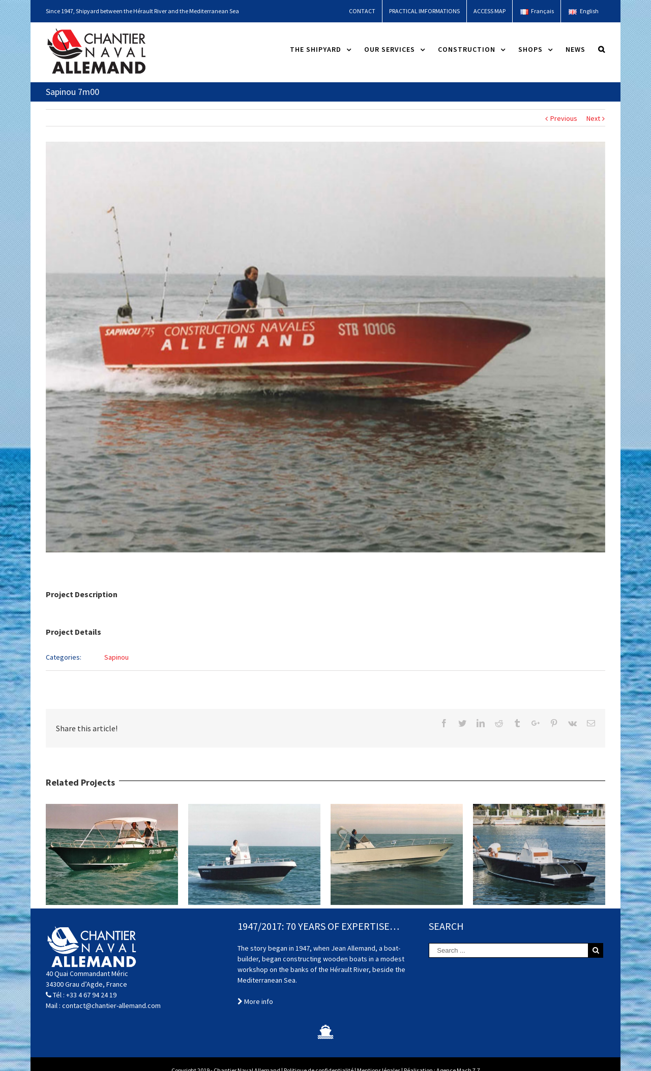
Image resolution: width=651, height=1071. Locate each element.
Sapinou (116, 657)
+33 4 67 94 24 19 (91, 994)
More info (255, 1001)
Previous (563, 118)
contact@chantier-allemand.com (111, 1005)
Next (593, 118)
